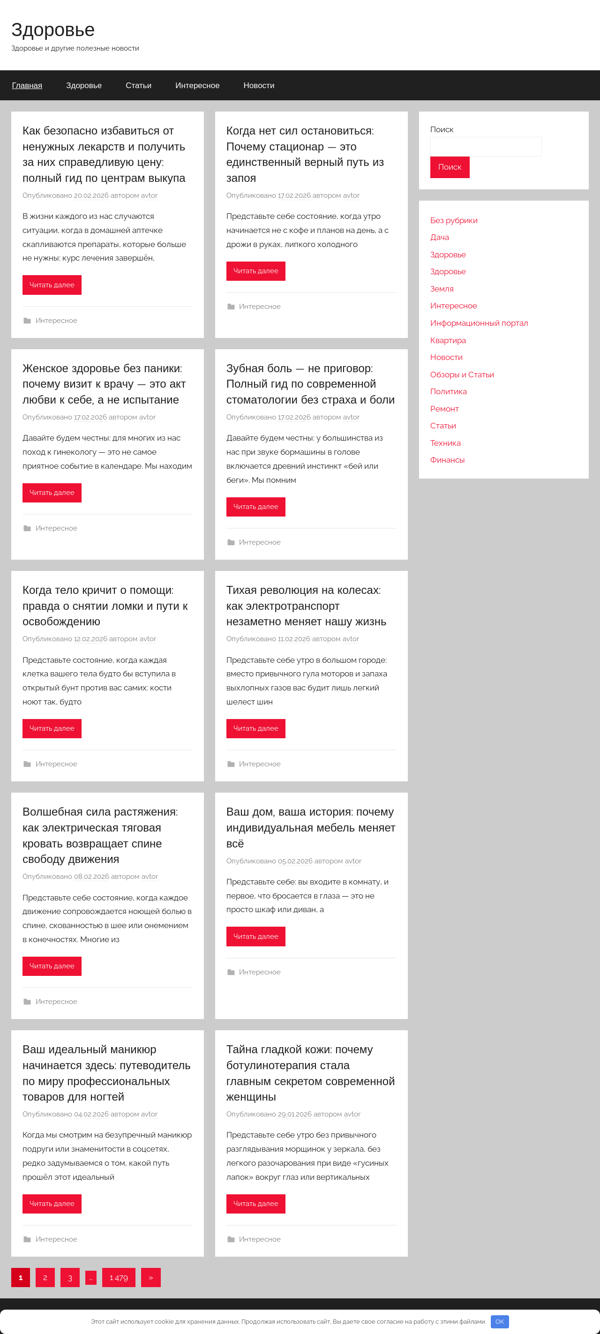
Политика (448, 391)
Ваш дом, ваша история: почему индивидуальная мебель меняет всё (311, 827)
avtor (149, 195)
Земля (442, 288)
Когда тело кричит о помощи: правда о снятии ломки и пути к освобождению (105, 605)
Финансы (447, 460)
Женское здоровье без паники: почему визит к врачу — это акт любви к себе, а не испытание (104, 383)
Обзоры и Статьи (462, 374)
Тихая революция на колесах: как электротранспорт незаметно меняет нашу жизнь (306, 605)
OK (499, 1321)
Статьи (138, 85)
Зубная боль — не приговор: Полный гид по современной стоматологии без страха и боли (310, 383)
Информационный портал (479, 323)
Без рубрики (454, 220)
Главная (27, 85)
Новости (259, 85)
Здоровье (53, 29)
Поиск (442, 129)
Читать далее (52, 285)
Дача (439, 237)
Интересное (197, 85)
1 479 (119, 1277)
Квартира (448, 340)
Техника (445, 443)
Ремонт (444, 408)
